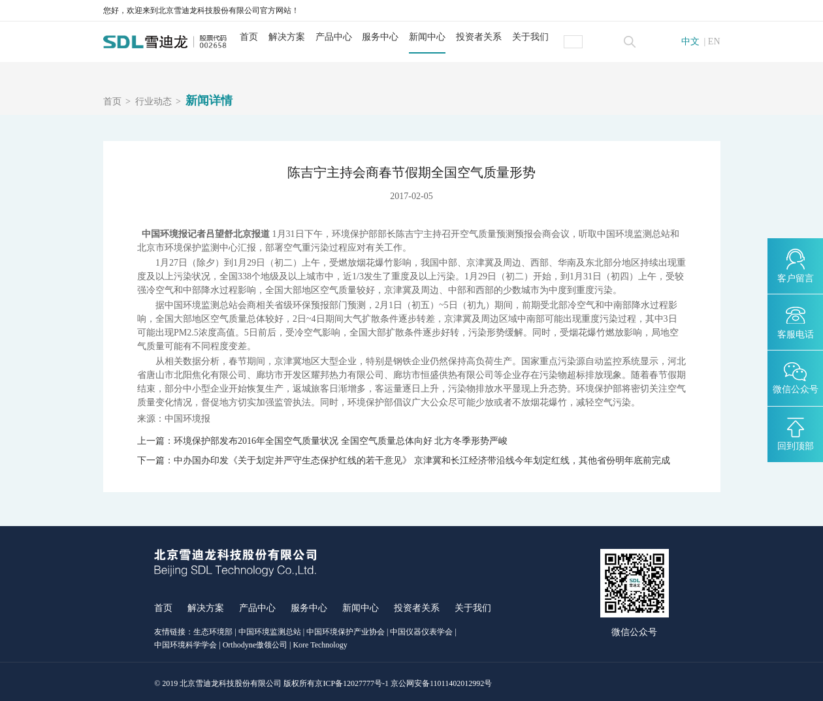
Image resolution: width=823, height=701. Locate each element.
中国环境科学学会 (185, 642)
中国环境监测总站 (269, 628)
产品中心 (345, 37)
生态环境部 (213, 628)
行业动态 (153, 101)
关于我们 (541, 37)
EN (714, 41)
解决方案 (298, 37)
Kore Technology (320, 642)
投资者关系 (490, 37)
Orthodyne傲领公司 (255, 642)
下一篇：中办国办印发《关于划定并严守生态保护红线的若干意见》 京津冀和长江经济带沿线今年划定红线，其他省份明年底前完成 (403, 458)
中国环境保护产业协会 (345, 628)
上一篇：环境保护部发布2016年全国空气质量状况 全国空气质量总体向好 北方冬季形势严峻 (322, 440)
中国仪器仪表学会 (421, 628)
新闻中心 (438, 37)
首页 (260, 37)
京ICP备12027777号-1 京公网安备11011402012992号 (403, 680)
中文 (690, 41)
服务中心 (392, 37)
